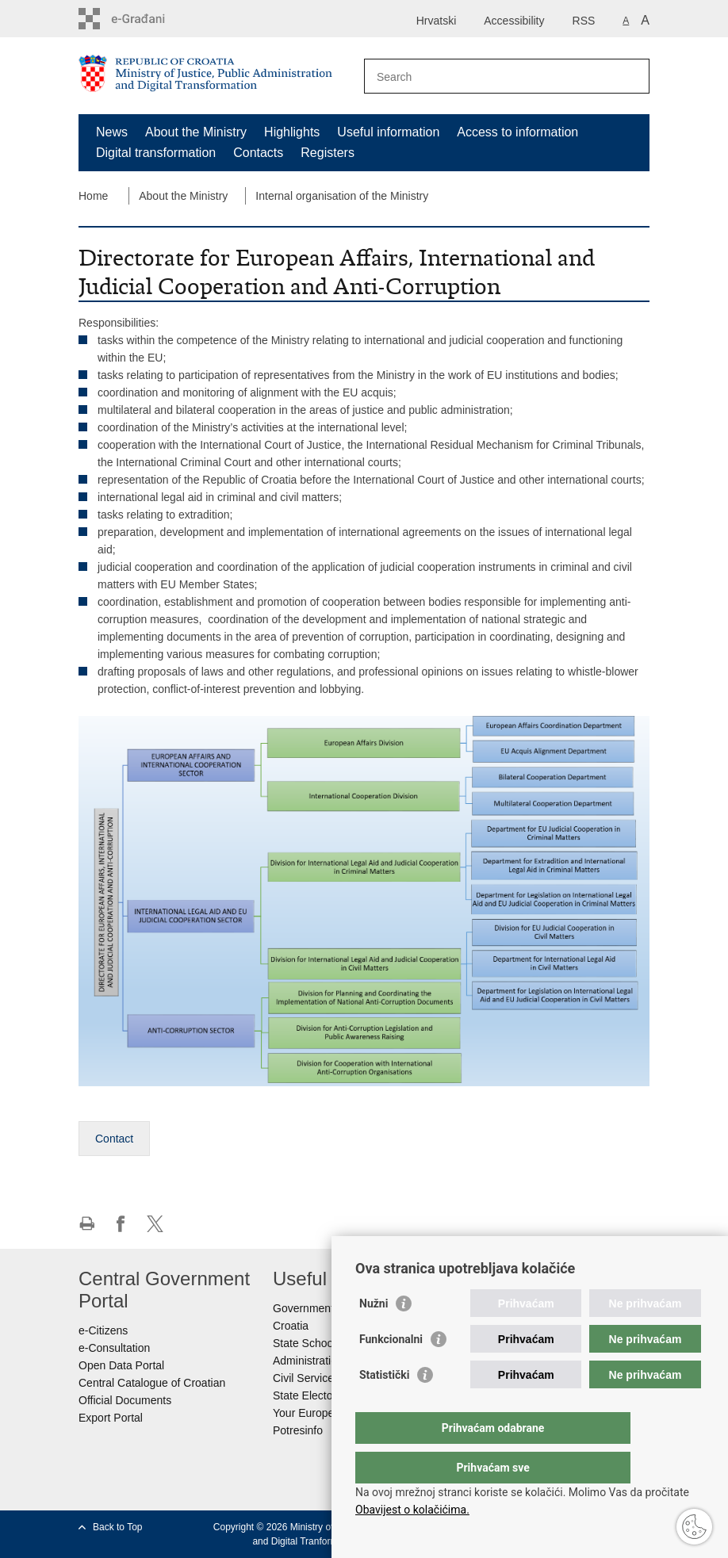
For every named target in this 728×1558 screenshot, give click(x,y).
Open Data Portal (121, 1365)
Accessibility (514, 20)
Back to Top (117, 1527)
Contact (114, 1138)
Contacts (258, 152)
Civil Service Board (319, 1378)
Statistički (384, 1406)
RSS (584, 20)
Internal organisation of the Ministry (341, 195)
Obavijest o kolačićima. (412, 1509)
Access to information (517, 132)
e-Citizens (103, 1330)
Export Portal (111, 1417)
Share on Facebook (121, 1223)
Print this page (87, 1223)
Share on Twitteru (155, 1223)
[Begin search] (631, 76)
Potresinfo (298, 1430)
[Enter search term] (490, 76)
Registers (327, 152)
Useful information (388, 132)
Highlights (292, 132)
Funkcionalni (391, 1371)
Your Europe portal (319, 1413)
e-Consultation (114, 1348)
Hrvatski (436, 20)
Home (93, 195)
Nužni (373, 1335)
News (112, 132)
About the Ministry (196, 132)
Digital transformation (156, 152)
